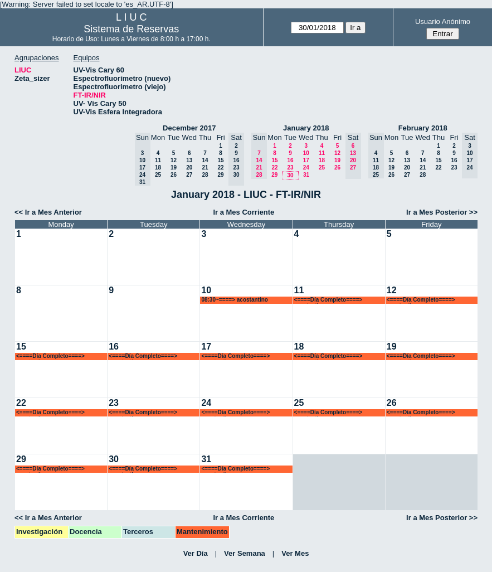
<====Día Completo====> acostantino (328, 300)
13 (189, 160)
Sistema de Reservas (131, 29)
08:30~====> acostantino (234, 300)
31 (306, 175)
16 (290, 160)
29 (220, 175)
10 (306, 153)
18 (158, 167)
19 (174, 167)
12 (174, 160)
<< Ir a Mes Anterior (48, 212)
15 (220, 160)
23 (290, 167)
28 (205, 175)
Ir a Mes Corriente (243, 212)
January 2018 (306, 128)
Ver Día (195, 553)
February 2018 (422, 128)
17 (306, 160)
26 (174, 175)
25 (158, 175)
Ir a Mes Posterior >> (442, 212)
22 (220, 167)
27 (189, 175)
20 (189, 167)
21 (205, 167)
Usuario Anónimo (442, 21)
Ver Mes (295, 553)
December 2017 (189, 128)
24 (306, 167)
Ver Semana (244, 553)
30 (290, 175)
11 (158, 160)
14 (205, 160)
